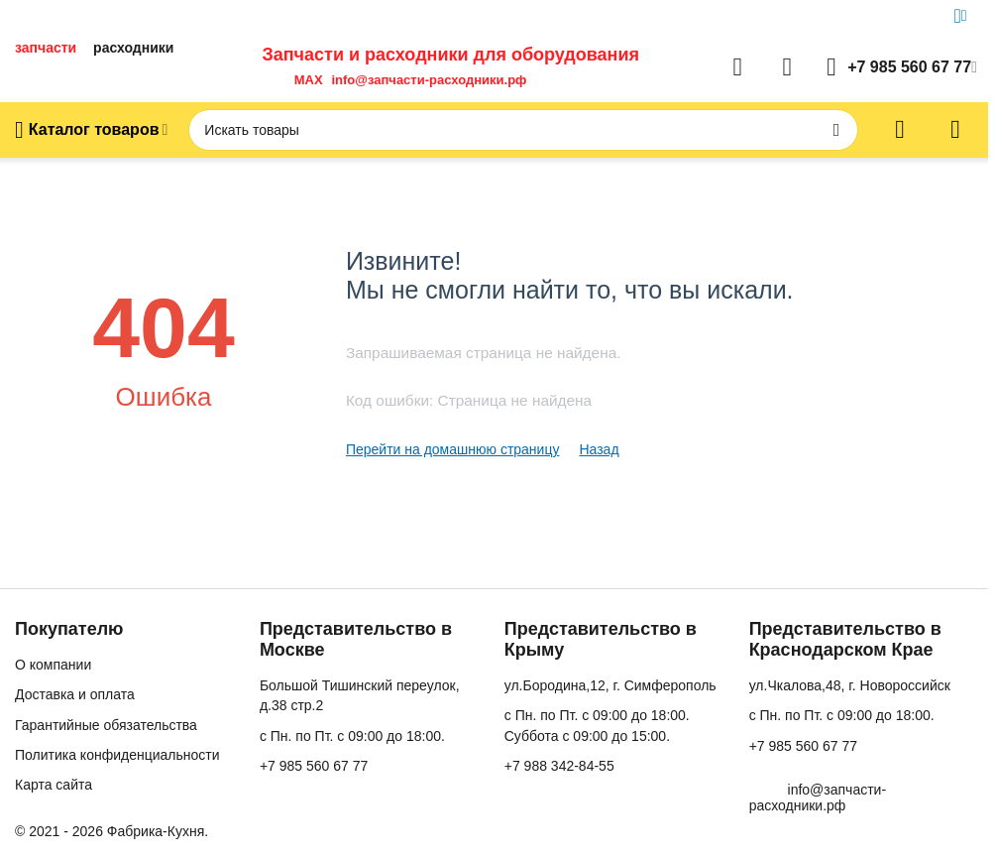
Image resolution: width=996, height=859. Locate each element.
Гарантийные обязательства (106, 725)
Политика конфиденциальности (117, 755)
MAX (304, 79)
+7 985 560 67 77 (314, 766)
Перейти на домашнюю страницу (453, 449)
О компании (53, 665)
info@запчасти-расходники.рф (428, 79)
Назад (598, 449)
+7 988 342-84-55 (559, 766)
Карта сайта (53, 785)
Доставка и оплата (75, 694)
